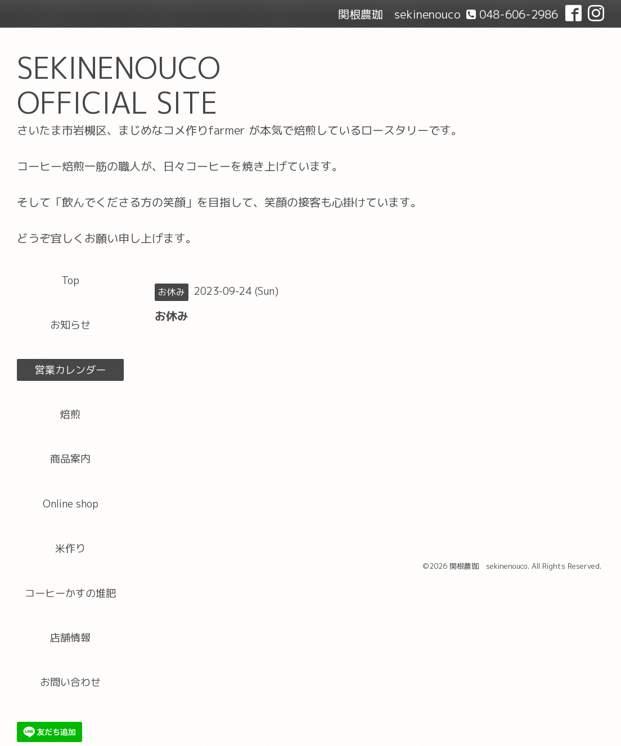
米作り (70, 548)
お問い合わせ (70, 682)
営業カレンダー (70, 370)
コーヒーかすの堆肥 (70, 593)
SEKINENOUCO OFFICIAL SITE (118, 85)
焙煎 (70, 414)
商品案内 (70, 459)
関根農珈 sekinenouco (488, 566)
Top (70, 280)
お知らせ (70, 325)
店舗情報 (70, 638)
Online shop (70, 504)
